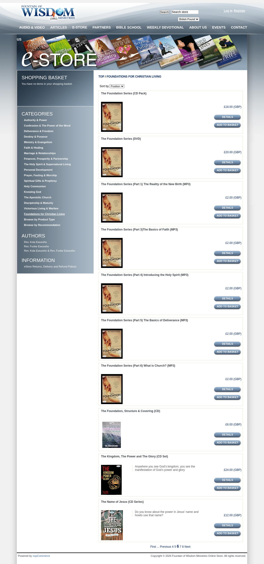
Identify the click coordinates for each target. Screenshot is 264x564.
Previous (165, 546)
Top (101, 76)
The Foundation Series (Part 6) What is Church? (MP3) (138, 365)
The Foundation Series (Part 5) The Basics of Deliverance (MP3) (144, 320)
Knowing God (32, 191)
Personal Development (38, 169)
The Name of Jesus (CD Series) (122, 501)
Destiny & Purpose (36, 136)
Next (188, 546)
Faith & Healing (33, 147)
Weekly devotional (165, 27)
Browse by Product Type (39, 219)
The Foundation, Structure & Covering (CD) (130, 411)
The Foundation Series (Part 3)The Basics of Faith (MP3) (139, 229)
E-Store (79, 27)
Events (219, 27)
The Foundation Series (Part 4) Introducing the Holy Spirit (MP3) (144, 275)
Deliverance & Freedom (38, 131)
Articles (58, 27)
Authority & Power (35, 120)
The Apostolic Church (37, 197)
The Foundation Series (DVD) (121, 138)
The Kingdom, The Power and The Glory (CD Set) (134, 456)
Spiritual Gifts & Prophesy (40, 180)
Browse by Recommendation (42, 225)
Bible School (129, 27)
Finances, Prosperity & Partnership (46, 158)
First (153, 546)
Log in (228, 10)
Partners (102, 27)
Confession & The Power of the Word (47, 125)
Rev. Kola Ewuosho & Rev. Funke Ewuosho (49, 250)
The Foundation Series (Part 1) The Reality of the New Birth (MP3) (146, 184)
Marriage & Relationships (40, 153)
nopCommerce (41, 555)
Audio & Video (32, 27)
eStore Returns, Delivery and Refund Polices (50, 266)
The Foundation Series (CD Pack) (123, 93)
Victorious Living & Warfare (41, 208)
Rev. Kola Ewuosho (35, 242)
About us (198, 27)
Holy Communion (35, 186)
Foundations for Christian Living (44, 213)
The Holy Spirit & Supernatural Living (47, 164)
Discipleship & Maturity (38, 202)
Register (239, 10)
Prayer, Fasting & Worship (40, 175)
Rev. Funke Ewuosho (36, 246)
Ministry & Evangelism (38, 142)
